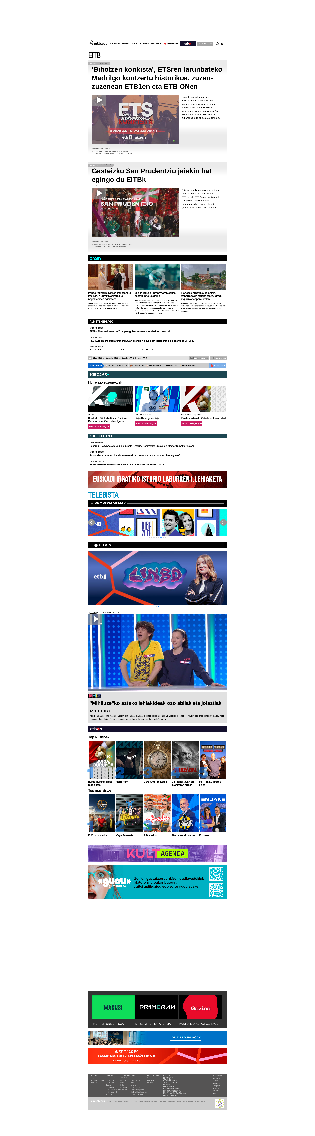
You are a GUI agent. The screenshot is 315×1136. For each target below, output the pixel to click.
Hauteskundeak (170, 1081)
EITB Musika (110, 1087)
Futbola (133, 1078)
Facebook (216, 1078)
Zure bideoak (218, 358)
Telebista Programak (98, 1080)
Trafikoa (167, 1079)
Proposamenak (110, 503)
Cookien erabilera (150, 1101)
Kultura (122, 1085)
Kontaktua (192, 1101)
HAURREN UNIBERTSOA (108, 1023)
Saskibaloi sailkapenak (138, 1092)
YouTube (216, 1091)
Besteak (155, 44)
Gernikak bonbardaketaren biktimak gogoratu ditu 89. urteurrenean (127, 350)
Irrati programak (111, 1092)
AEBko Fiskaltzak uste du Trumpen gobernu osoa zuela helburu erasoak (130, 331)
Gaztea (108, 1085)
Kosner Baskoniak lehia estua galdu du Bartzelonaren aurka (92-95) (127, 464)
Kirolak (125, 44)
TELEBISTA (103, 495)
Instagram (216, 1083)
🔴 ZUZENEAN (216, 365)
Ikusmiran (123, 1087)
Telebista (136, 44)
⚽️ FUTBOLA (121, 366)
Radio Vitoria (110, 1082)
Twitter (215, 1081)
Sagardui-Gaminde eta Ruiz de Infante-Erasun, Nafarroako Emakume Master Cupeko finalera (142, 446)
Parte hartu (168, 1086)
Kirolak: (134, 1075)
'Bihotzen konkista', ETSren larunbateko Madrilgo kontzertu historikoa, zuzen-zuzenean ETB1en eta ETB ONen (157, 78)
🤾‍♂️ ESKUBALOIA (170, 366)
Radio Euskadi (111, 1080)
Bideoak (94, 1082)
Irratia (146, 44)
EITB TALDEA (205, 43)
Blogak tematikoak (172, 1092)
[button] (225, 399)
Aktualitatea (124, 1078)
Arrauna (133, 1085)
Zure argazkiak (199, 358)
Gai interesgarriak (172, 1088)
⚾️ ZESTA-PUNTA (153, 366)
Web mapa (201, 1101)
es (226, 44)
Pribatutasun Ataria (125, 1101)
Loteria (166, 1084)
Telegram (216, 1086)
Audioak (150, 1082)
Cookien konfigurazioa (167, 1101)
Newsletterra (217, 1076)
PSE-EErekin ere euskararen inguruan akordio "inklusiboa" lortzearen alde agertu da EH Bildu (142, 340)
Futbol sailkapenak (137, 1090)
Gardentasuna (182, 1101)
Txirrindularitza (136, 1080)
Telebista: (95, 1075)
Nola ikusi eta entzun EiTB (175, 1094)
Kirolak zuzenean (137, 1094)
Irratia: (109, 1075)
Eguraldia (123, 1090)
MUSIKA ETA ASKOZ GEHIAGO (199, 1023)
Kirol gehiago (135, 1087)
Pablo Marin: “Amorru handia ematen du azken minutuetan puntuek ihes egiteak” (135, 455)
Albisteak (115, 44)
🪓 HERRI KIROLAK (187, 366)
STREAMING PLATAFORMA (153, 1023)
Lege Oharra (138, 1101)
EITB (94, 55)
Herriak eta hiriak (171, 1090)
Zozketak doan (170, 1083)
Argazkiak (150, 1080)
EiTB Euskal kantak (113, 1090)
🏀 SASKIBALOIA (137, 366)
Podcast (109, 1094)
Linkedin (216, 1088)
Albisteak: (125, 1075)
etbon (105, 545)
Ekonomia (123, 1080)
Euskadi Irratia (111, 1078)
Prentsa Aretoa (170, 1096)
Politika (122, 1082)
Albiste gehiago (101, 321)
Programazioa (96, 1078)
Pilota (133, 1082)
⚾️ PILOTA (109, 366)
